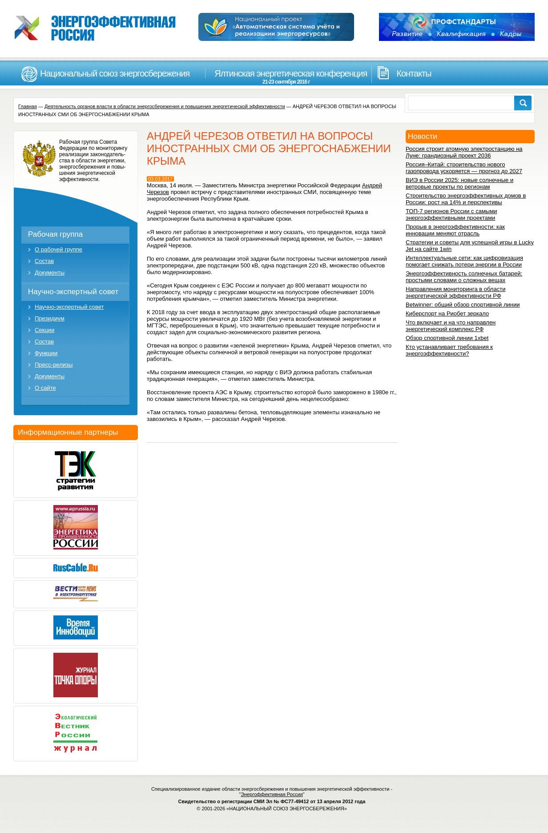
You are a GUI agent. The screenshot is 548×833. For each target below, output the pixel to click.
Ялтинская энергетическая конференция (286, 77)
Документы (49, 272)
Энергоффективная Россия (272, 794)
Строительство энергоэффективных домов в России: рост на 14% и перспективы (466, 199)
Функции (46, 353)
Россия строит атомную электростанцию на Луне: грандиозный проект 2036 (464, 152)
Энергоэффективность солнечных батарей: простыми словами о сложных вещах (464, 276)
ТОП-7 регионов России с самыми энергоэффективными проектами (451, 214)
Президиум (49, 318)
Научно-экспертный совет (73, 291)
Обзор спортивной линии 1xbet (447, 338)
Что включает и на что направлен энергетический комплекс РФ (451, 325)
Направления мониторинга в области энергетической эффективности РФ (455, 292)
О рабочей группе (58, 249)
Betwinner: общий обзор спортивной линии (463, 304)
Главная (27, 106)
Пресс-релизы (54, 364)
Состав (44, 261)
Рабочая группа (55, 234)
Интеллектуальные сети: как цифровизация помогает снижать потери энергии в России (464, 261)
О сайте (45, 387)
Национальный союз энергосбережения (114, 73)
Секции (44, 330)
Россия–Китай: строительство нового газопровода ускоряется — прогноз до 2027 (464, 167)
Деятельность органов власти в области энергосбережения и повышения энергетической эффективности (164, 106)
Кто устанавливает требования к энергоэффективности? (449, 350)
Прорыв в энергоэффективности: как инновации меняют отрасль (455, 230)
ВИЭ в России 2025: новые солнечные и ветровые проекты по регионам (459, 183)
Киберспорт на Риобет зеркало (447, 313)
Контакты (413, 73)
